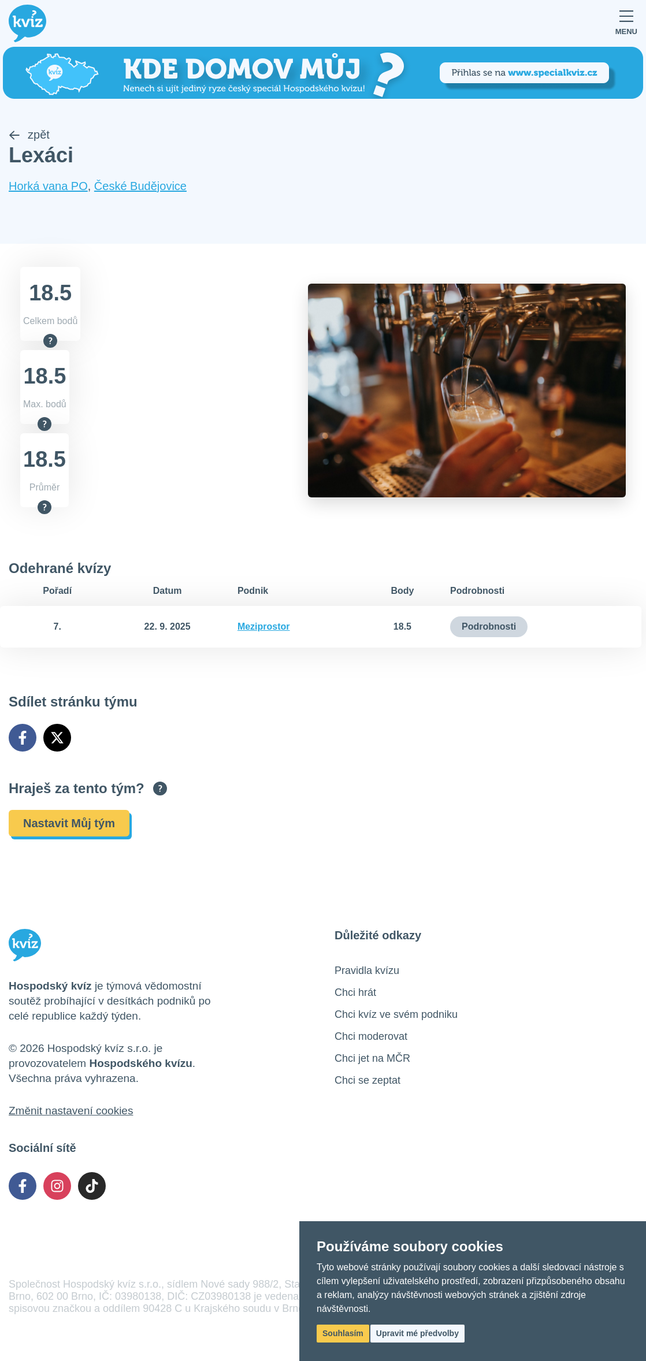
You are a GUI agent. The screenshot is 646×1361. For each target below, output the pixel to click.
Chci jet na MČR (372, 1058)
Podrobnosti (489, 626)
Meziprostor (263, 626)
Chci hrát (355, 992)
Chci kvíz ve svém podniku (396, 1014)
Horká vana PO (48, 186)
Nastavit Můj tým (69, 823)
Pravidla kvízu (367, 970)
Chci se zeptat (367, 1080)
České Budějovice (140, 186)
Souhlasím (342, 1333)
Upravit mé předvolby (417, 1333)
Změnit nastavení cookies (71, 1111)
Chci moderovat (371, 1036)
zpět (29, 134)
